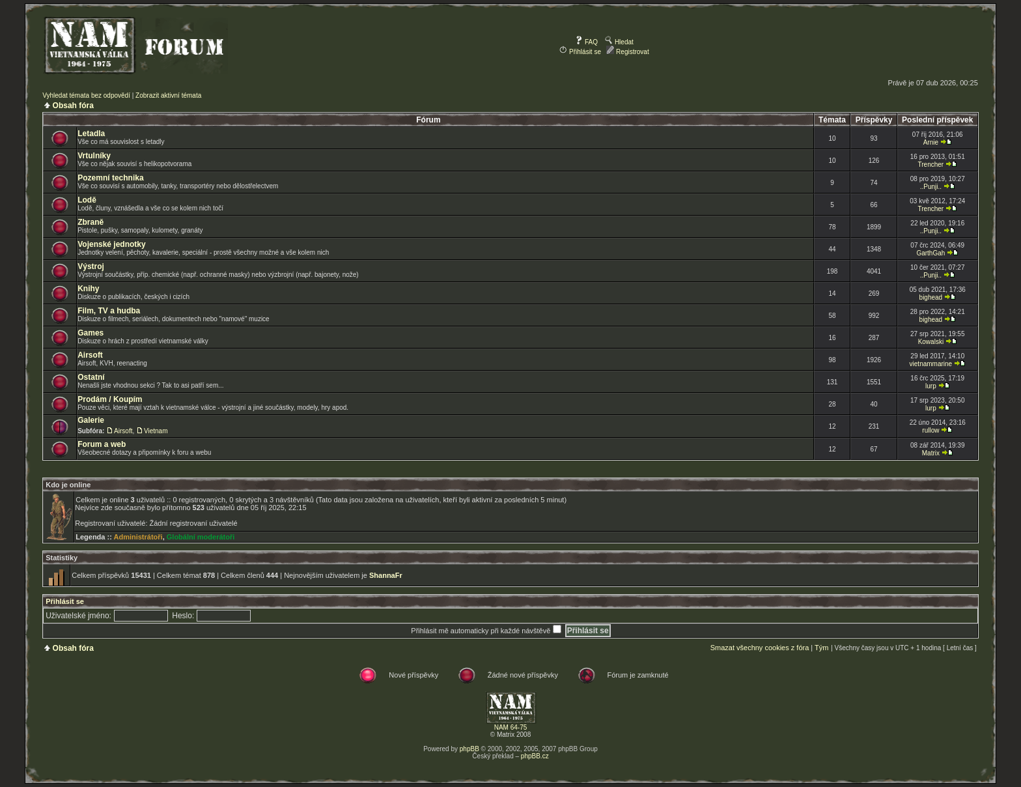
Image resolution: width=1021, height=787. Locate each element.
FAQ (586, 42)
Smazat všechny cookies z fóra (759, 647)
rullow (930, 430)
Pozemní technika (110, 177)
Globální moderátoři (201, 537)
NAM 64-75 (510, 727)
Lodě (86, 200)
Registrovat (627, 51)
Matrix (931, 453)
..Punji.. (931, 186)
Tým (821, 647)
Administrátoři (137, 537)
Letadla (91, 133)
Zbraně (90, 222)
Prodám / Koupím (109, 399)
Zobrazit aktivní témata (168, 95)
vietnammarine (931, 363)
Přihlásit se (580, 51)
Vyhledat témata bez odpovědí (86, 95)
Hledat (619, 42)
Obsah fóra (73, 105)
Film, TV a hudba (108, 310)
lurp (930, 386)
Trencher (931, 164)
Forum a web (101, 444)
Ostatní (90, 377)
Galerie (90, 420)
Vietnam (156, 431)
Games (90, 332)
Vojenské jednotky (111, 244)
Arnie (930, 142)
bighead (931, 297)
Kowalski (931, 341)
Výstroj (90, 266)
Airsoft (90, 355)
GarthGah (930, 253)
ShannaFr (385, 575)
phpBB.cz (535, 756)
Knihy (88, 288)
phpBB (469, 748)
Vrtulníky (94, 155)
